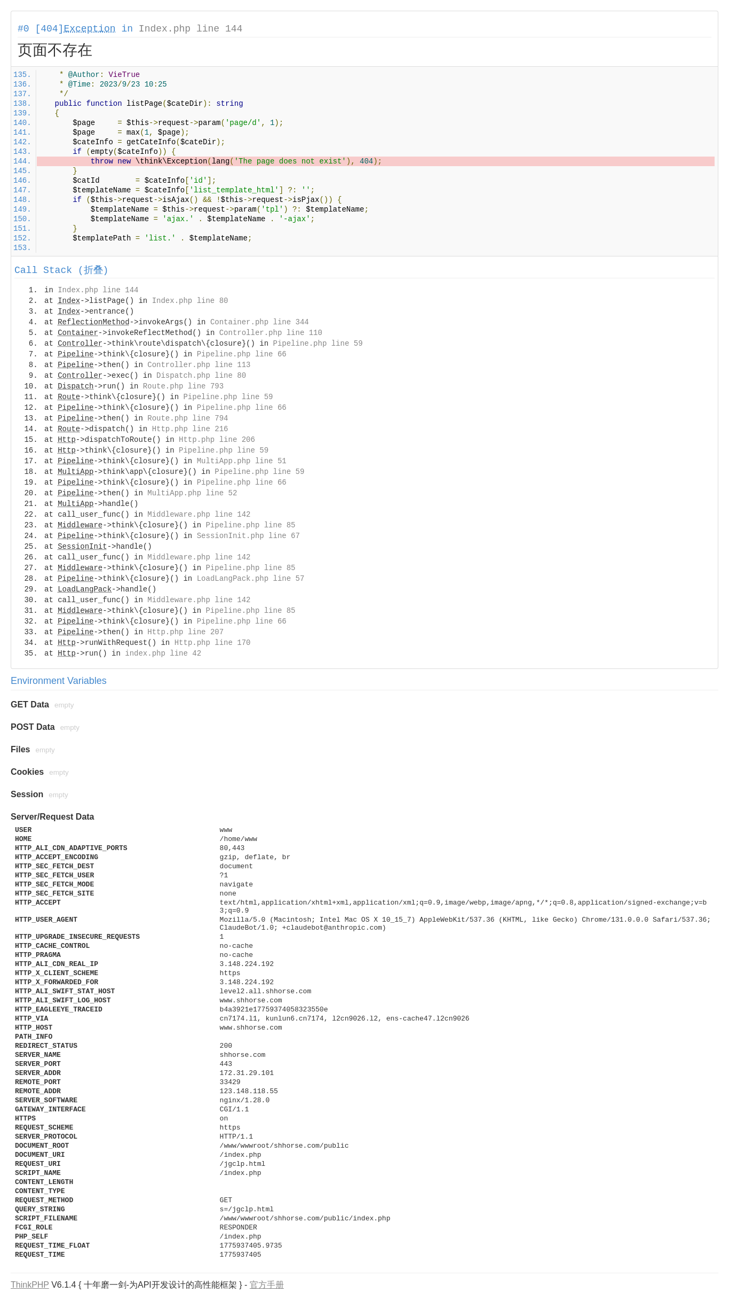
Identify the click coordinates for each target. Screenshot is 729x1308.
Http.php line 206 (217, 439)
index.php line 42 (163, 653)
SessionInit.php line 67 (248, 536)
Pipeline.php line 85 (250, 525)
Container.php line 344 (259, 322)
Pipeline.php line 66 (242, 354)
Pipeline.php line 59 (318, 343)
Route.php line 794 (187, 418)
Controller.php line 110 (270, 333)
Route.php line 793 (183, 386)
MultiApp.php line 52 (192, 493)
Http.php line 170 (213, 643)
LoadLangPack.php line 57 (251, 578)
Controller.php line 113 (198, 365)
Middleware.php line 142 (198, 514)
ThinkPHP (30, 1284)
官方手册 (267, 1284)
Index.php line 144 (190, 29)
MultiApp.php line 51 (242, 461)
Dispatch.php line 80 (201, 375)
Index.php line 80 (190, 301)
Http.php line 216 (190, 429)
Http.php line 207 (185, 632)
